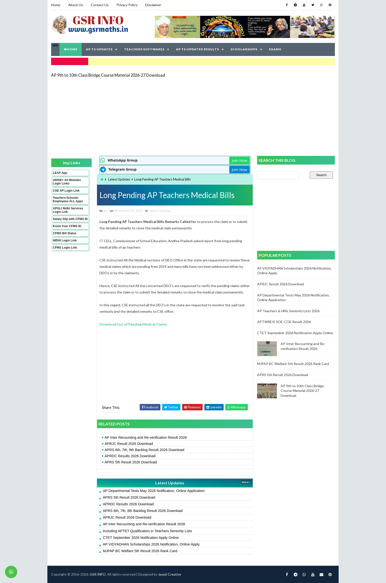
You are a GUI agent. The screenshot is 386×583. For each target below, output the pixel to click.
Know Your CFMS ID (67, 226)
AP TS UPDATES (99, 49)
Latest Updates (119, 179)
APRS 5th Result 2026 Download (131, 462)
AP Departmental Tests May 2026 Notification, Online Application (154, 491)
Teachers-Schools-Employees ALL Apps (68, 199)
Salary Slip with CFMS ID (70, 219)
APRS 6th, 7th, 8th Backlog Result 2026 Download (144, 450)
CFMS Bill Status (65, 233)
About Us (75, 5)
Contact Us (100, 5)
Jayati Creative (169, 574)
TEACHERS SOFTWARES (144, 49)
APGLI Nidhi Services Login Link (68, 210)
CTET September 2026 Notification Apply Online (141, 538)
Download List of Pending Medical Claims (133, 324)
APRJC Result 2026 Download (129, 444)
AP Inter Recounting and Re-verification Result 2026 (146, 437)
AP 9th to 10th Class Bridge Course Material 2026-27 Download (108, 75)
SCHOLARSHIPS (244, 49)
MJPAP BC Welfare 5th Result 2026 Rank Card (140, 551)
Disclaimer (153, 5)
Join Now (239, 160)
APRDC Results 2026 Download (130, 456)
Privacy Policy (126, 5)
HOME (70, 49)
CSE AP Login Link (66, 190)
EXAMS (275, 49)
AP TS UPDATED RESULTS (197, 49)
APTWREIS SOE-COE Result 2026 (284, 322)
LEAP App (60, 173)
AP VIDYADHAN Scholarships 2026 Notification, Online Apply (151, 544)
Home (55, 5)
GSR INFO (98, 574)
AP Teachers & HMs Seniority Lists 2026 (288, 311)
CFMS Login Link (65, 247)
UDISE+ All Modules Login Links (67, 181)
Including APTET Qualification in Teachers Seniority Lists (147, 531)
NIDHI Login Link (65, 240)
